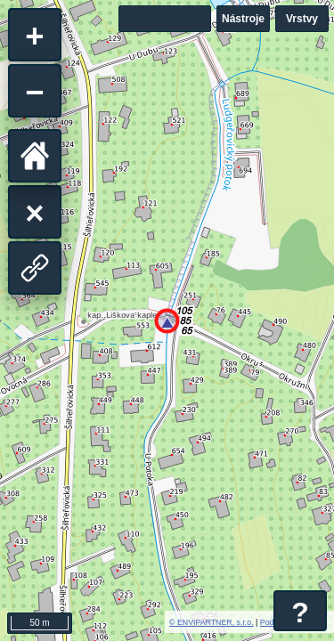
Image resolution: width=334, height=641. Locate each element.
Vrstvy (302, 18)
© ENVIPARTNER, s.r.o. (211, 622)
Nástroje (243, 18)
